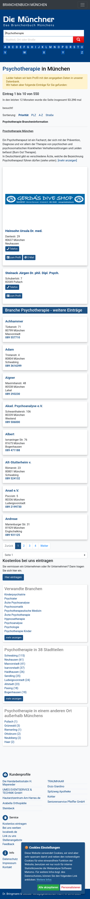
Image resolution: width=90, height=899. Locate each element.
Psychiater (10, 598)
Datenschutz (10, 859)
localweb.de (10, 832)
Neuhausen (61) (14, 659)
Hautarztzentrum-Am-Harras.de (21, 798)
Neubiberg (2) (12, 737)
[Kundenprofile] (5, 775)
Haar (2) (9, 742)
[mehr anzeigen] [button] (67, 160)
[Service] (5, 817)
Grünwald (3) (12, 725)
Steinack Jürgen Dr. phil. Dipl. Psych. (32, 273)
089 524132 (12, 478)
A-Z (41, 115)
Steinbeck (8, 808)
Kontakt (7, 867)
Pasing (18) (11, 688)
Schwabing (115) (14, 655)
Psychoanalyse (13, 623)
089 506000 (12, 422)
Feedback (8, 844)
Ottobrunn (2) (12, 733)
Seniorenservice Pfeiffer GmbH (66, 801)
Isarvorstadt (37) (14, 667)
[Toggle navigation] (82, 4)
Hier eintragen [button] (13, 577)
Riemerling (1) (12, 729)
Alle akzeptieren (48, 887)
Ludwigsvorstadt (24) (17, 680)
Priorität (24, 115)
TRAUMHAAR (56, 781)
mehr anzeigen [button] (14, 637)
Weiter (44, 545)
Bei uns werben (12, 827)
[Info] (5, 853)
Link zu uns (9, 836)
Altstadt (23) (12, 684)
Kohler (51, 796)
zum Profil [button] (14, 257)
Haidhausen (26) (14, 671)
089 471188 (12, 450)
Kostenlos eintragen (15, 823)
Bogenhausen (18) (15, 692)
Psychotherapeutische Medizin (22, 610)
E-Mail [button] (29, 257)
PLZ (33, 115)
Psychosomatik (13, 606)
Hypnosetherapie (14, 619)
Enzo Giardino (56, 786)
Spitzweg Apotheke (59, 791)
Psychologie (11, 627)
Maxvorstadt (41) (14, 663)
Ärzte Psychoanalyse (17, 602)
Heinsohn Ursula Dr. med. (23, 231)
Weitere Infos (44, 879)
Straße (50, 115)
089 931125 (12, 535)
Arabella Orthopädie (14, 803)
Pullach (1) (10, 721)
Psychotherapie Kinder (18, 631)
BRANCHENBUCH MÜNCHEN (25, 5)
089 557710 (12, 337)
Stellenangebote (12, 840)
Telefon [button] (12, 248)
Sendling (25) (12, 676)
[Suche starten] (78, 39)
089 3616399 (13, 365)
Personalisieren (70, 887)
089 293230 (12, 394)
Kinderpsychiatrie (14, 594)
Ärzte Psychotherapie (17, 614)
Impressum (9, 863)
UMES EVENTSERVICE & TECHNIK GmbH (17, 791)
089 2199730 (13, 506)
